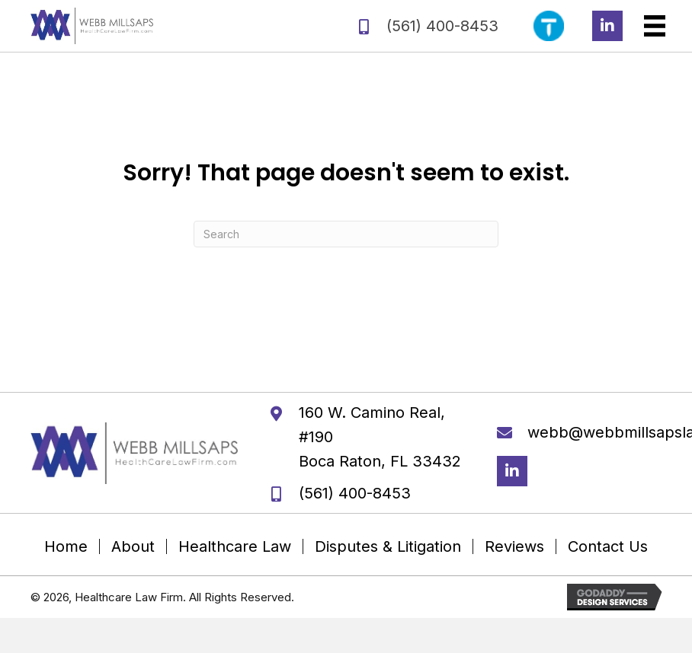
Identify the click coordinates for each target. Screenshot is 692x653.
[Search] (346, 234)
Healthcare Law (234, 546)
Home (66, 546)
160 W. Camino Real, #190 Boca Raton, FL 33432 (380, 436)
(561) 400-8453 (442, 26)
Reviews (514, 546)
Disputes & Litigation (388, 546)
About (133, 546)
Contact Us (608, 546)
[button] (607, 26)
